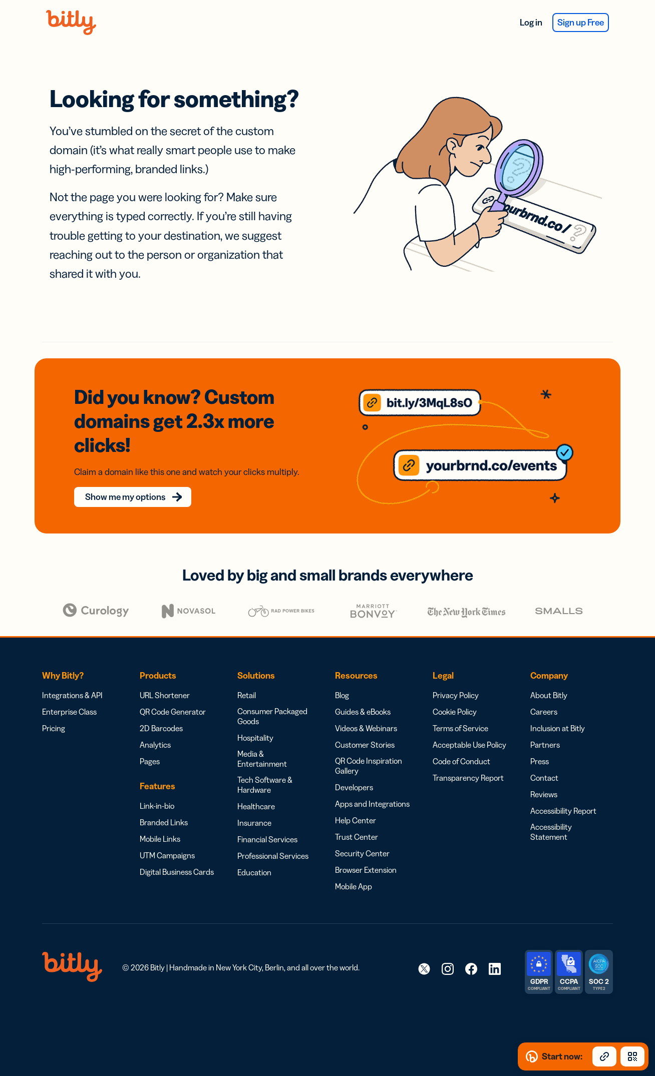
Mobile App (353, 871)
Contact (544, 763)
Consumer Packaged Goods (272, 701)
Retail (246, 680)
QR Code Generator (173, 697)
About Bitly (548, 680)
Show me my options (130, 482)
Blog (342, 680)
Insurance (254, 808)
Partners (545, 730)
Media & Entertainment (262, 744)
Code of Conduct (461, 746)
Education (254, 857)
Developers (354, 772)
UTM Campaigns (167, 840)
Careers (543, 697)
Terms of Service (460, 713)
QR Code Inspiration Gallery (368, 751)
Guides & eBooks (363, 697)
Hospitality (255, 723)
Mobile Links (160, 824)
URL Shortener (165, 680)
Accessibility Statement (551, 817)
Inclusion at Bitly (557, 713)
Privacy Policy (456, 680)
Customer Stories (365, 730)
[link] (424, 953)
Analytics (155, 730)
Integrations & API (72, 680)
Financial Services (267, 824)
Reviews (543, 779)
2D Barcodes (161, 713)
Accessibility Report (563, 796)
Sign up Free (580, 22)
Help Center (355, 805)
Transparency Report (468, 763)
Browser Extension (366, 855)
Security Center (362, 838)
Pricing (53, 713)
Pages (150, 746)
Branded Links (164, 807)
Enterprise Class (69, 697)
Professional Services (272, 841)
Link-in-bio (157, 791)
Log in (531, 22)
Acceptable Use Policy (469, 730)
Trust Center (356, 822)
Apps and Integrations (372, 789)
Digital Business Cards (177, 857)
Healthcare (256, 791)
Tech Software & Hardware (264, 770)
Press (539, 746)
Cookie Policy (455, 697)
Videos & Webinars (366, 713)
